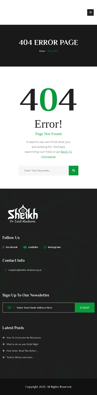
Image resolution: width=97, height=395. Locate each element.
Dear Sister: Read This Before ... (22, 350)
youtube (30, 247)
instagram (52, 247)
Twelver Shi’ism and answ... (20, 357)
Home (42, 51)
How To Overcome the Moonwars (24, 337)
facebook (10, 247)
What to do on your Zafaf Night (22, 344)
